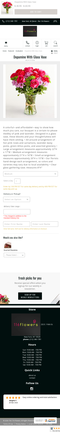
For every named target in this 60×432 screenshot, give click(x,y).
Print (54, 53)
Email (54, 51)
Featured (11, 51)
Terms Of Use (8, 424)
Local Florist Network (35, 424)
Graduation (19, 51)
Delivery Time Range (11, 206)
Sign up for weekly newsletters (30, 296)
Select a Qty (8, 181)
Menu (6, 46)
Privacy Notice (21, 424)
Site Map (49, 424)
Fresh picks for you (30, 282)
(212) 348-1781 (12, 21)
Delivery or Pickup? (11, 194)
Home (5, 51)
